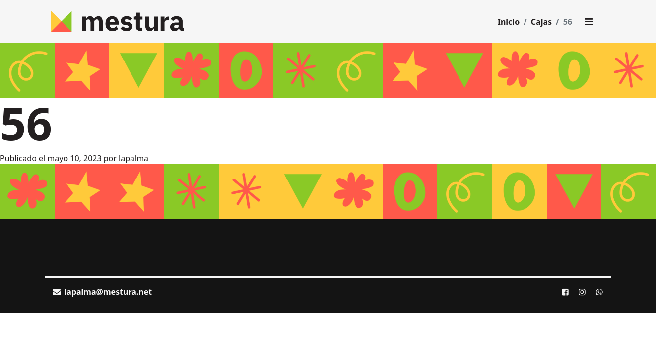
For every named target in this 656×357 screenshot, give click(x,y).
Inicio (509, 21)
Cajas (541, 21)
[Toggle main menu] (588, 22)
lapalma (133, 158)
